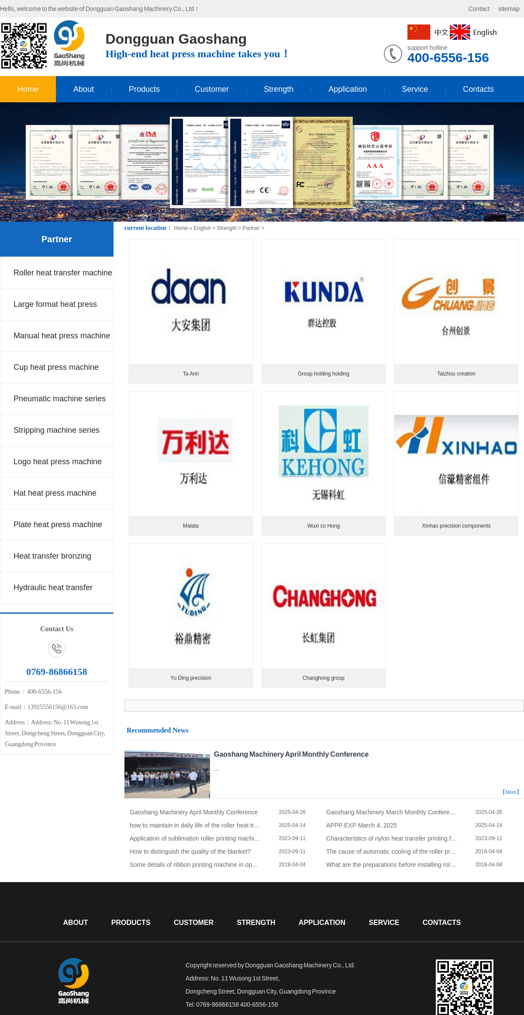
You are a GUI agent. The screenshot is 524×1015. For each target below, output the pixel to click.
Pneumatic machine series (60, 398)
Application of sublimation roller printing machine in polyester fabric (195, 838)
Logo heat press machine (58, 461)
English (201, 228)
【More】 (511, 792)
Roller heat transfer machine (63, 272)
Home (27, 89)
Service (415, 89)
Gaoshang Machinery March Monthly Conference (391, 812)
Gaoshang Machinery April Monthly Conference (291, 754)
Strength (278, 89)
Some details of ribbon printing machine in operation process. (195, 864)
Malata (191, 526)
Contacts (478, 89)
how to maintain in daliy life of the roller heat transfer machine (195, 825)
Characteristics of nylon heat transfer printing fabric (391, 838)
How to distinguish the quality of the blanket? (190, 851)
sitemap (509, 8)
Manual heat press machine (62, 335)
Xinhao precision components (456, 526)
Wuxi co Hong (323, 526)
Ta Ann (191, 374)
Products (144, 89)
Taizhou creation (456, 374)
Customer (212, 89)
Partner (56, 239)
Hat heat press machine (55, 493)
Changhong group (324, 678)
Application (347, 89)
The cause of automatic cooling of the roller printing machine (391, 851)
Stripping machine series (57, 430)
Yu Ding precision (190, 678)
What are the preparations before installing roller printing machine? (391, 864)
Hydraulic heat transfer (53, 587)
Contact (479, 8)
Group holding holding (323, 374)
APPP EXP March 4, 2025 (361, 825)
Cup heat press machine (56, 367)
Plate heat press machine (58, 524)
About (83, 89)
